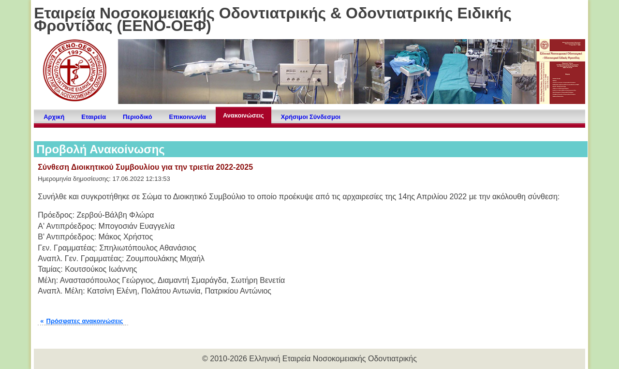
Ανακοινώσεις (243, 115)
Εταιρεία (93, 116)
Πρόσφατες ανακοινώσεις (84, 321)
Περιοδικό (137, 116)
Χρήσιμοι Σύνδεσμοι (310, 116)
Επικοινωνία (187, 116)
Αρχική (54, 116)
